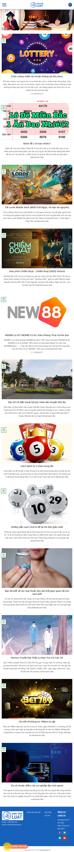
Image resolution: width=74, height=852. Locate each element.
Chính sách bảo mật (33, 812)
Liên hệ (47, 815)
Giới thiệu (48, 812)
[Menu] (4, 5)
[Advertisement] (37, 836)
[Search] (70, 5)
